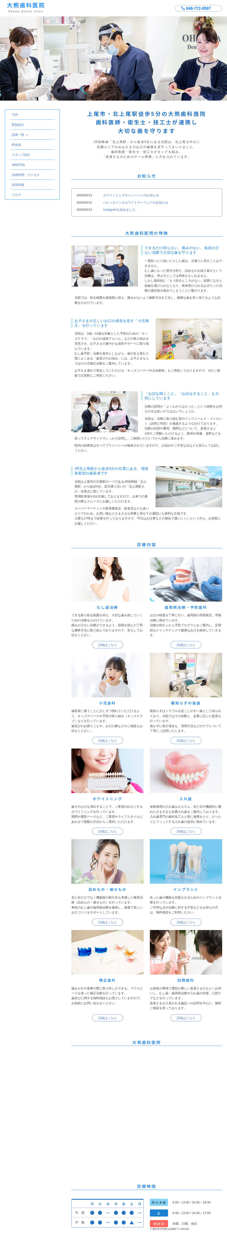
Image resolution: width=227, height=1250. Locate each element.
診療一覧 (20, 135)
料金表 (16, 144)
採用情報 (18, 185)
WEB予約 (18, 165)
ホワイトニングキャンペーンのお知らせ (131, 195)
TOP (15, 115)
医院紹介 (18, 125)
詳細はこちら (107, 645)
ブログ (16, 195)
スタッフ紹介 (21, 154)
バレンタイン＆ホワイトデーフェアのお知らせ (135, 202)
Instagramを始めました (119, 209)
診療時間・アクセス (26, 175)
